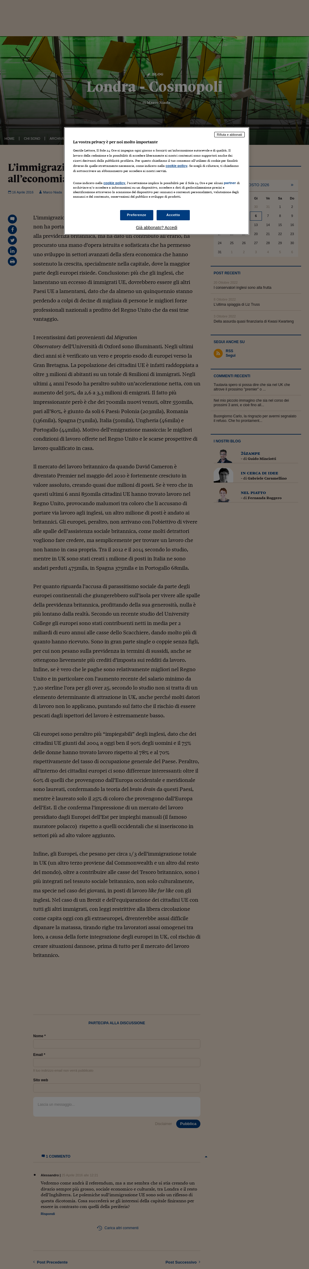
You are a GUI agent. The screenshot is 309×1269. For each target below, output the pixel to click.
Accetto (173, 215)
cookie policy (176, 165)
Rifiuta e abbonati (229, 134)
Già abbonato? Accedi (156, 227)
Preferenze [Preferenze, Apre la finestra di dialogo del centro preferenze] (136, 215)
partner (230, 183)
